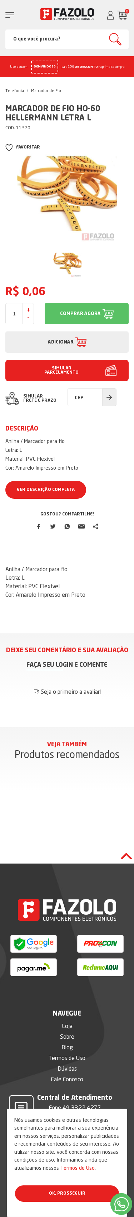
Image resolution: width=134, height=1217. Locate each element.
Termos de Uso (77, 1167)
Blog (67, 1047)
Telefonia (14, 90)
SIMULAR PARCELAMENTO (61, 370)
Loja (67, 1026)
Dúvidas (67, 1068)
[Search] (67, 39)
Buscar (115, 39)
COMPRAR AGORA (80, 314)
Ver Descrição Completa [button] (46, 490)
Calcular (109, 397)
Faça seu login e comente (67, 665)
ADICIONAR (61, 342)
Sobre (67, 1036)
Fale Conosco (67, 1079)
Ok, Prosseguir (67, 1193)
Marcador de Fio (46, 90)
